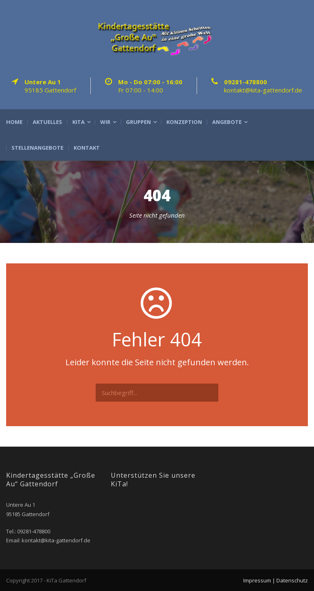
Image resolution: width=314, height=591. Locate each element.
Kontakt (87, 148)
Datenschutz (292, 580)
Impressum (257, 580)
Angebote (227, 122)
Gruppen (138, 122)
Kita (78, 122)
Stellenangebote (37, 148)
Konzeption (184, 122)
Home (14, 122)
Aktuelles (47, 122)
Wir (105, 122)
